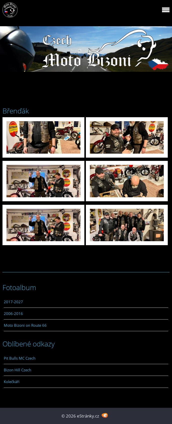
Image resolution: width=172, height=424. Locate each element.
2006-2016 (13, 313)
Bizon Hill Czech (17, 369)
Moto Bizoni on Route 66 (25, 325)
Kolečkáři (11, 381)
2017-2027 (13, 301)
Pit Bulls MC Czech (19, 358)
